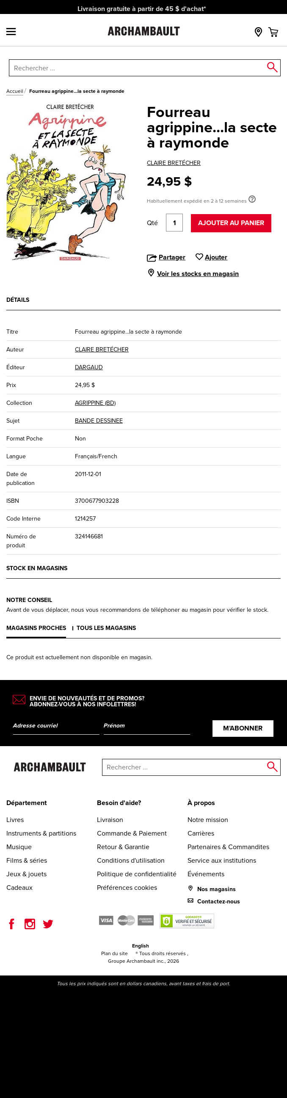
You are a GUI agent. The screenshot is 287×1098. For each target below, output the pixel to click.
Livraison (110, 820)
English (140, 946)
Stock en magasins (36, 568)
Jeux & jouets (26, 874)
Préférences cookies (127, 887)
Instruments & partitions (41, 833)
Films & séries (26, 860)
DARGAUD (89, 367)
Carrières (201, 833)
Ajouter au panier (231, 223)
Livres (15, 820)
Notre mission (208, 820)
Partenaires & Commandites (228, 847)
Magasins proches (36, 628)
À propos (201, 803)
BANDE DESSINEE (99, 420)
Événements (206, 874)
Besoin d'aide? (119, 803)
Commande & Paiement (132, 833)
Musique (19, 847)
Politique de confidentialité (137, 874)
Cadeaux (19, 887)
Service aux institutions (222, 860)
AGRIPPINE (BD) (95, 403)
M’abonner (242, 728)
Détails (17, 299)
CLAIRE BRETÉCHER (174, 163)
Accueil (14, 91)
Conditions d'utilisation (131, 860)
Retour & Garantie (123, 847)
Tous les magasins (106, 628)
